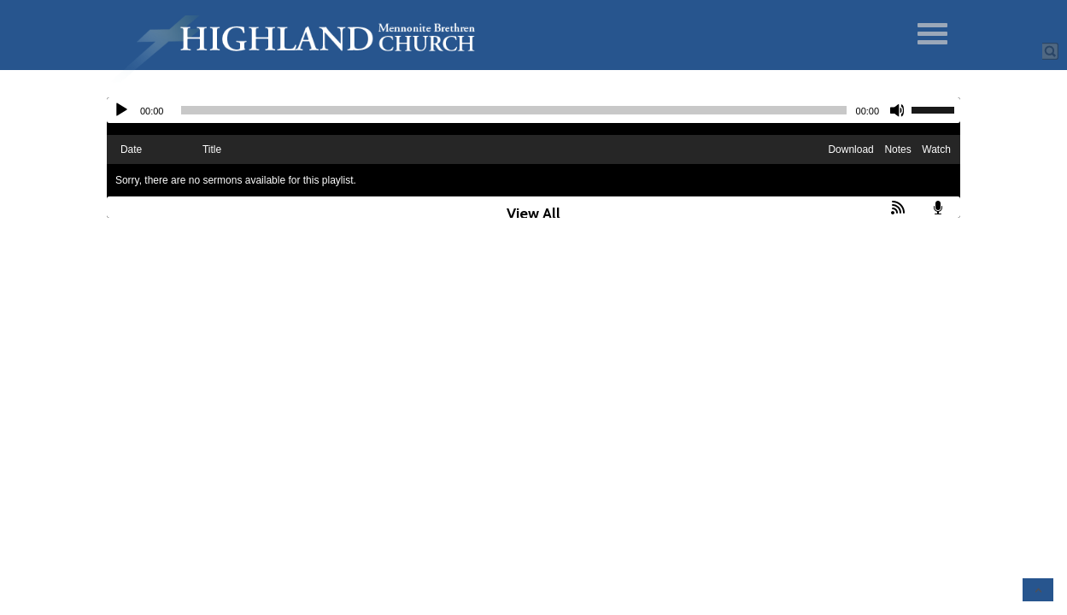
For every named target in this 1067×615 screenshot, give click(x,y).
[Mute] (897, 110)
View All (533, 213)
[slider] (513, 110)
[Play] (121, 110)
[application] (533, 110)
